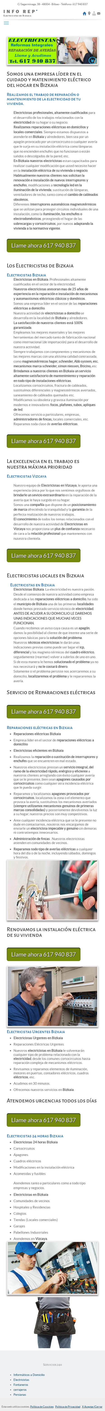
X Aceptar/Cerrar (92, 1406)
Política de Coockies (42, 1406)
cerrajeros (20, 1389)
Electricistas (21, 1380)
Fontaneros (21, 1384)
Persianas (20, 1394)
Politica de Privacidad (67, 1406)
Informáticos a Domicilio (29, 1375)
